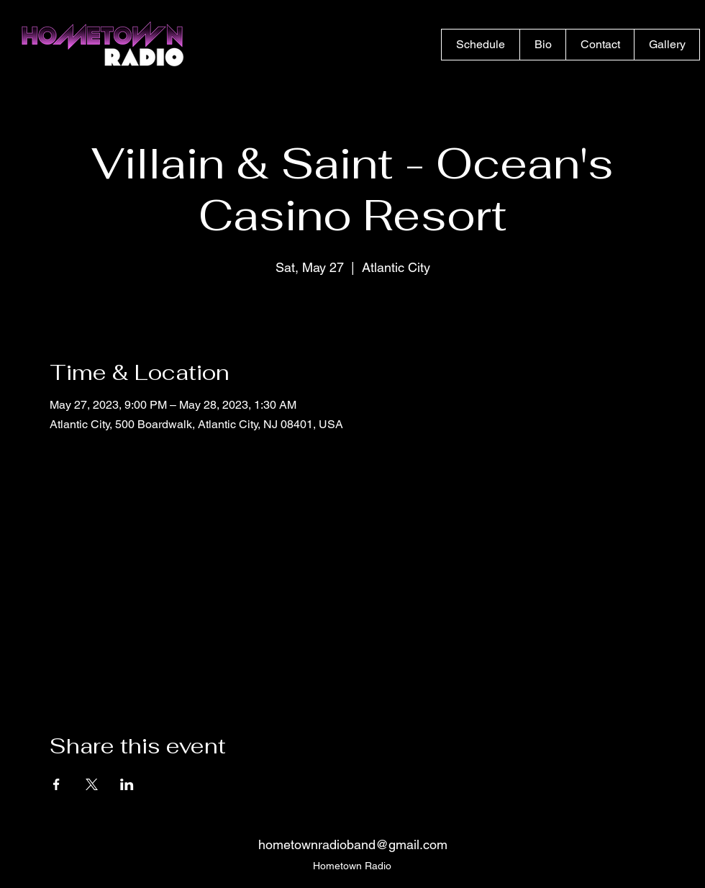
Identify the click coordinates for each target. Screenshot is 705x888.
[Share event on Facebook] (56, 784)
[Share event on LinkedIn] (127, 784)
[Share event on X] (92, 784)
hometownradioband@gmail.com (352, 844)
